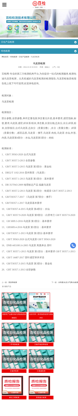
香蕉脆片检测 (41, 397)
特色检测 (13, 57)
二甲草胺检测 (14, 344)
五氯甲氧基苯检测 (41, 344)
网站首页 (5, 57)
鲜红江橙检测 (14, 397)
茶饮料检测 (12, 282)
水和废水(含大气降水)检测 (68, 282)
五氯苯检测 (14, 371)
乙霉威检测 (41, 371)
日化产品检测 (24, 57)
